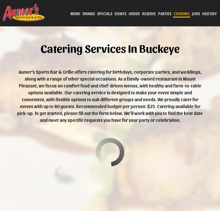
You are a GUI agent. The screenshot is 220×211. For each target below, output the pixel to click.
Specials (104, 14)
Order (133, 14)
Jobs (195, 14)
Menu (75, 14)
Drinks (88, 14)
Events (120, 14)
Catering (181, 14)
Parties (164, 14)
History (209, 14)
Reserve (148, 14)
